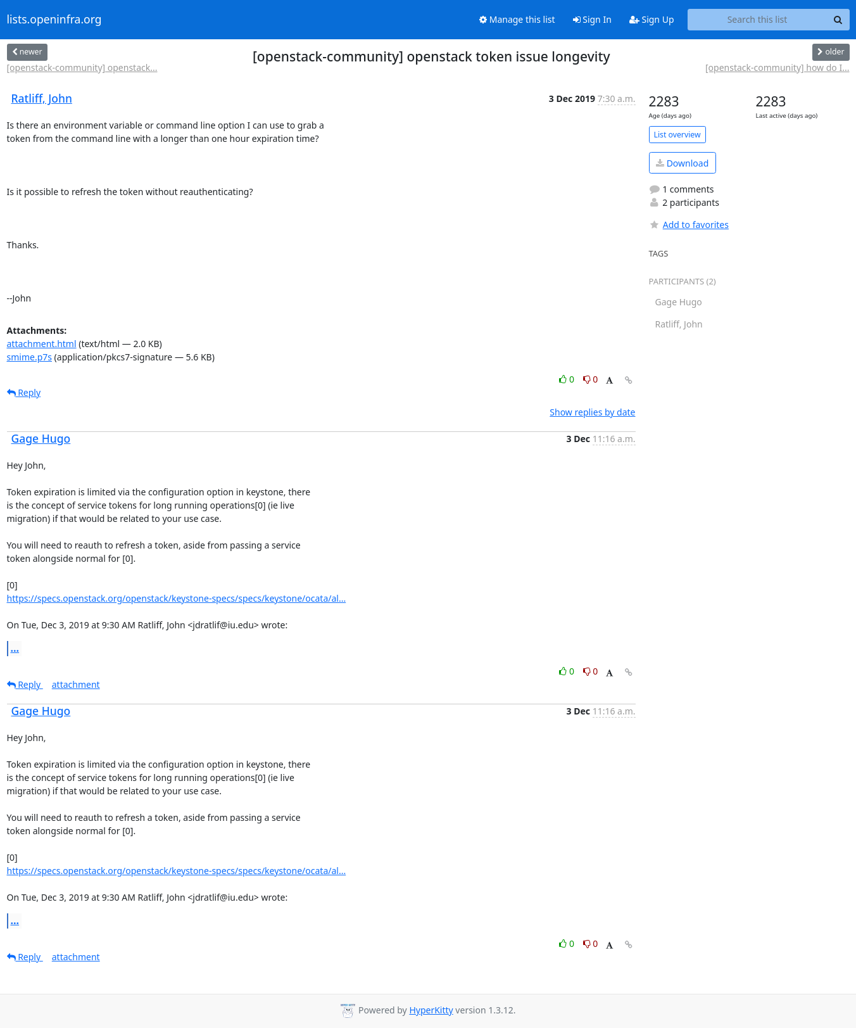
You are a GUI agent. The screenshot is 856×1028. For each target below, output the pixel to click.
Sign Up (651, 19)
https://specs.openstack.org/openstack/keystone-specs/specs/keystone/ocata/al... (176, 598)
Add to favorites (689, 225)
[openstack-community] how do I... (777, 67)
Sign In (592, 19)
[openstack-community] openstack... (82, 67)
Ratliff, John (41, 98)
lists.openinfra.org (54, 19)
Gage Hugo (41, 438)
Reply (24, 392)
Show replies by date (592, 412)
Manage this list (517, 19)
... (15, 648)
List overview (677, 134)
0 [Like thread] (567, 379)
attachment (76, 684)
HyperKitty (431, 1010)
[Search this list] (758, 19)
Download (682, 163)
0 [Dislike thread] (590, 379)
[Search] (838, 19)
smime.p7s (29, 357)
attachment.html (42, 344)
